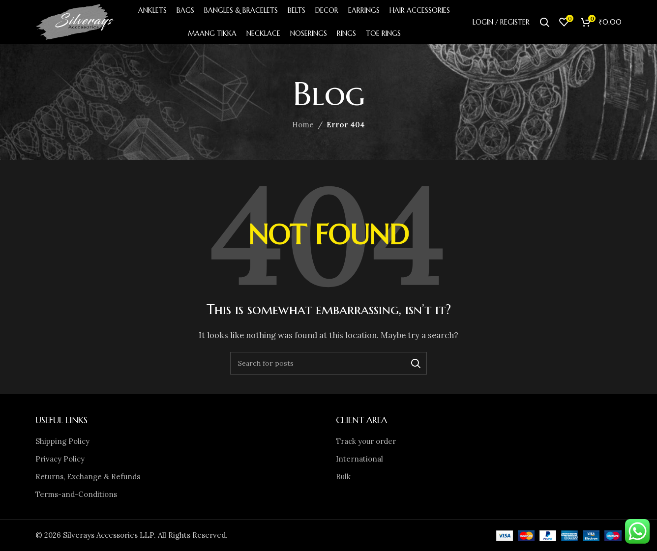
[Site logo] (75, 21)
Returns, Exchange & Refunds (87, 476)
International (359, 459)
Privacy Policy (60, 459)
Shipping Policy (62, 441)
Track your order (366, 441)
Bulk (343, 476)
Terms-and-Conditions (76, 494)
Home (303, 124)
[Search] (544, 22)
